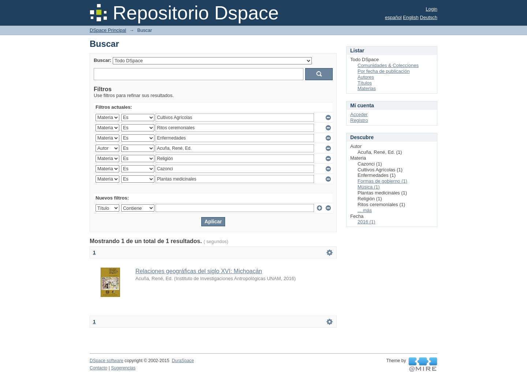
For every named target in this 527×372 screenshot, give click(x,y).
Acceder (359, 114)
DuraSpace (183, 360)
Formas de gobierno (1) (382, 181)
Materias (367, 88)
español (393, 17)
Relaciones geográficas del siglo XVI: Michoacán (198, 271)
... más (365, 210)
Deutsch (428, 17)
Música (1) (369, 187)
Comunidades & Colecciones (388, 65)
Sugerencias (123, 368)
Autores (366, 77)
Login (431, 9)
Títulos (365, 83)
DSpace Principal (108, 30)
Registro (359, 120)
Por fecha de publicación (384, 71)
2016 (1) (366, 221)
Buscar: (102, 60)
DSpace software (106, 360)
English (411, 17)
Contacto (98, 368)
